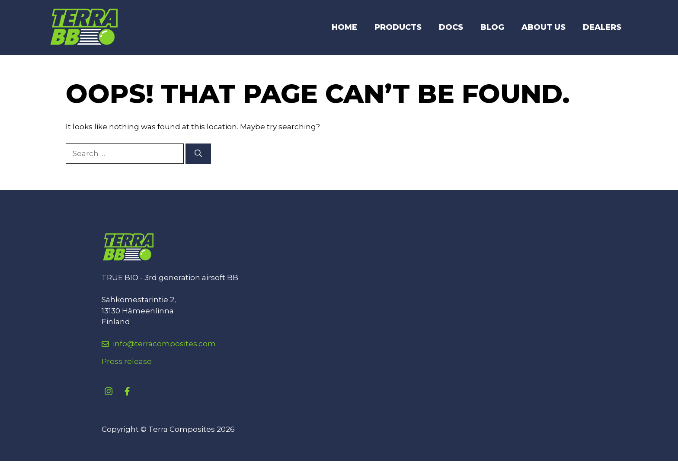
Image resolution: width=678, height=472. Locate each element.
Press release (127, 361)
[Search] (198, 154)
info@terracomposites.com (164, 343)
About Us (543, 27)
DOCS (451, 27)
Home (344, 27)
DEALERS (602, 27)
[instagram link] (108, 391)
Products (398, 27)
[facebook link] (127, 391)
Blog (492, 27)
